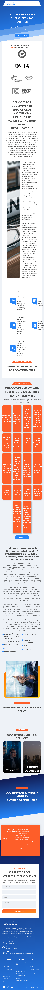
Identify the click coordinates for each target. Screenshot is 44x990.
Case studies (7, 973)
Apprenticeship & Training (21, 964)
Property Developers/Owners (22, 979)
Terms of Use (34, 969)
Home (5, 963)
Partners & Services (6, 977)
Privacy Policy (34, 973)
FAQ (31, 966)
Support (32, 963)
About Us (6, 966)
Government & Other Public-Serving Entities (20, 973)
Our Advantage (8, 969)
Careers (5, 982)
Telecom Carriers (21, 968)
